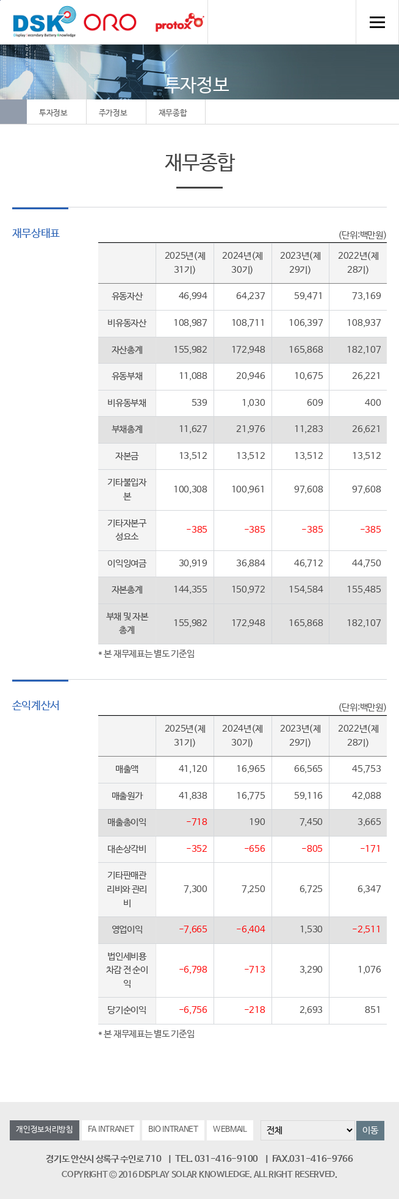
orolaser (109, 22)
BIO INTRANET (173, 1129)
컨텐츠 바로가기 (0, 0)
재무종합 (173, 113)
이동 (370, 1130)
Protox (180, 22)
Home (13, 111)
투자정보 (53, 113)
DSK (44, 22)
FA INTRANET (111, 1129)
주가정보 (113, 113)
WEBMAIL (230, 1129)
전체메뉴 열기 (377, 22)
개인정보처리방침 (44, 1129)
